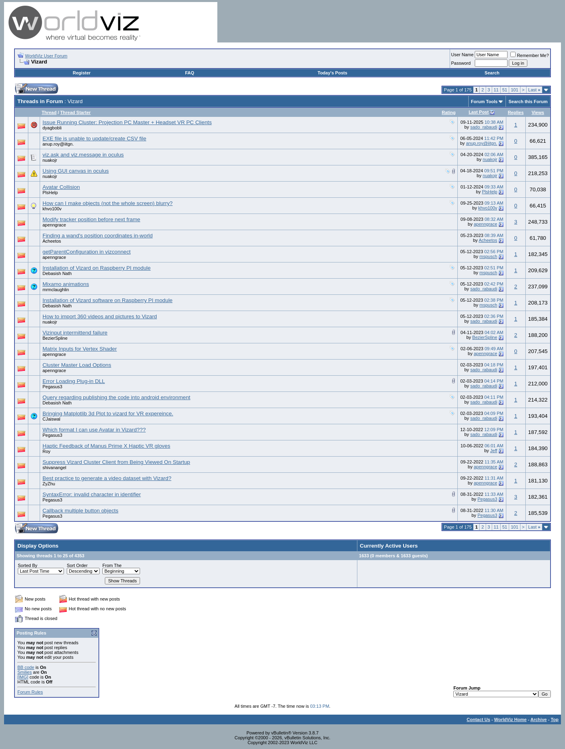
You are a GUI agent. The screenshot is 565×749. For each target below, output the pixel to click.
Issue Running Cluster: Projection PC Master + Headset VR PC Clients (127, 122)
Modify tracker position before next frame (91, 219)
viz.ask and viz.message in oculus (83, 155)
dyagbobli (52, 127)
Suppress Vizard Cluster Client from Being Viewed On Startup (116, 462)
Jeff (493, 450)
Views (537, 112)
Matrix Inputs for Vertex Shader (79, 349)
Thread (49, 112)
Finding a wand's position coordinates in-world (97, 236)
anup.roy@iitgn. (58, 144)
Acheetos (51, 241)
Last (534, 89)
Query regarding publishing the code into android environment (116, 397)
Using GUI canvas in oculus (75, 171)
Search (491, 72)
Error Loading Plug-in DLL (73, 381)
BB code (25, 667)
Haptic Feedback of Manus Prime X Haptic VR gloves (106, 446)
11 (496, 89)
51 (504, 89)
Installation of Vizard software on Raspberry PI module (107, 300)
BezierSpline (55, 338)
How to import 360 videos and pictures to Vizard (99, 316)
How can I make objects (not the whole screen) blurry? (107, 203)
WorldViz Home (510, 719)
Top (555, 719)
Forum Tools (484, 101)
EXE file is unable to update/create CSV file (94, 138)
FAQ (189, 72)
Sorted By (27, 565)
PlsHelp (50, 192)
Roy (46, 451)
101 (514, 89)
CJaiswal (51, 419)
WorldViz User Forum (46, 55)
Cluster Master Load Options (76, 365)
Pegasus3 (52, 386)
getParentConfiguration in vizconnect (86, 252)
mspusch (488, 256)
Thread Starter (75, 112)
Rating (448, 112)
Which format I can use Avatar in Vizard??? (94, 430)
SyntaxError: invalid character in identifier (91, 494)
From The (111, 565)
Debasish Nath (57, 273)
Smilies (24, 672)
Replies (516, 112)
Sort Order (77, 565)
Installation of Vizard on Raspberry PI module (96, 268)
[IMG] (22, 677)
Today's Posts (332, 72)
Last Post (479, 112)
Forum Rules (30, 692)
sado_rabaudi (483, 127)
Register (82, 72)
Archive (539, 719)
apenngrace (54, 224)
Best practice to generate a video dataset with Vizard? (106, 478)
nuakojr (49, 160)
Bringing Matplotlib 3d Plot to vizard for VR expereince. (107, 413)
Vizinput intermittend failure (75, 333)
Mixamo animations (65, 284)
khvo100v (52, 208)
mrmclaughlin (55, 289)
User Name (462, 54)
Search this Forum (528, 101)
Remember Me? (529, 55)
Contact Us (478, 719)
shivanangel (54, 467)
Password (461, 63)
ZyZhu (48, 483)
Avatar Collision (61, 187)
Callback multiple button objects (80, 511)
